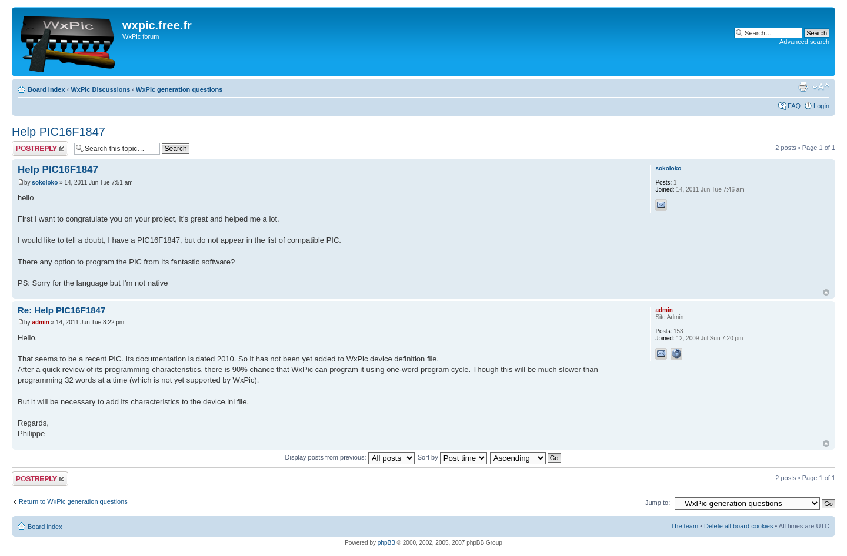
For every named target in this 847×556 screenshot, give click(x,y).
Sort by (452, 457)
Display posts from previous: (350, 457)
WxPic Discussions (100, 89)
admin (40, 322)
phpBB (386, 543)
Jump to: (657, 502)
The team (684, 526)
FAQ (794, 105)
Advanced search (804, 41)
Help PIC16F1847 (58, 131)
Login (821, 105)
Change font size (820, 87)
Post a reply (40, 148)
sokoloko (45, 182)
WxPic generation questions (179, 89)
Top (826, 292)
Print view (802, 87)
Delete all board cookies (738, 526)
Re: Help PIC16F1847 (61, 310)
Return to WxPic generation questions (73, 501)
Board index (46, 89)
